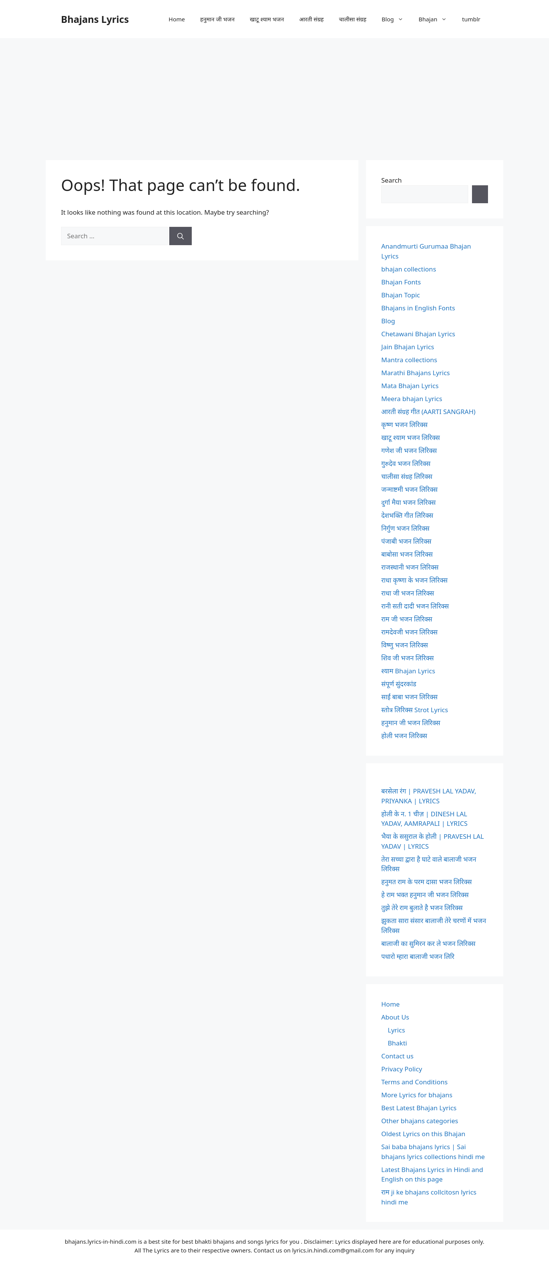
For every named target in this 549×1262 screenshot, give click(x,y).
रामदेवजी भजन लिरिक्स (409, 632)
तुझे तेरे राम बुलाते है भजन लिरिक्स (422, 907)
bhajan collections (408, 269)
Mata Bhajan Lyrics (409, 385)
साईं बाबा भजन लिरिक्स (409, 696)
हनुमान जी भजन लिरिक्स (410, 722)
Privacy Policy (401, 1069)
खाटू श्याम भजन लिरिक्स (410, 437)
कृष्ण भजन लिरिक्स (404, 424)
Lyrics (396, 1030)
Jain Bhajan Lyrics (407, 346)
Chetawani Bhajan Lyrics (418, 333)
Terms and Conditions (414, 1081)
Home (177, 19)
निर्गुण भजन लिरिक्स (405, 528)
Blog (396, 19)
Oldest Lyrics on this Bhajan (423, 1133)
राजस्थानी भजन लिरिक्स (409, 567)
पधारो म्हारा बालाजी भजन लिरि (417, 956)
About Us (395, 1017)
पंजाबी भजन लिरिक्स (406, 541)
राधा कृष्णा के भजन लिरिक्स (414, 580)
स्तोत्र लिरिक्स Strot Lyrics (414, 709)
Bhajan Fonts (401, 282)
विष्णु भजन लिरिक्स (404, 645)
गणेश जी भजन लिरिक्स (409, 450)
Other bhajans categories (419, 1120)
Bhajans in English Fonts (418, 307)
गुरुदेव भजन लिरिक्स (405, 463)
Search (391, 180)
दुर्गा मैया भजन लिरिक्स (408, 502)
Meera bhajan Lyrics (411, 398)
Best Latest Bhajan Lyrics (418, 1107)
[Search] (180, 236)
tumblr (471, 19)
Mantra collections (409, 359)
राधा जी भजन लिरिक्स (407, 593)
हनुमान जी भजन (217, 19)
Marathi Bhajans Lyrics (415, 372)
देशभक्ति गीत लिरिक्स (407, 515)
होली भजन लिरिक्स (404, 735)
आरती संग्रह (311, 19)
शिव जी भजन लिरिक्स (407, 657)
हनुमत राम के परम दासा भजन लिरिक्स (426, 881)
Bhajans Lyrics (95, 19)
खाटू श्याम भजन (267, 19)
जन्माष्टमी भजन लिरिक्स (409, 489)
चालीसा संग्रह (352, 19)
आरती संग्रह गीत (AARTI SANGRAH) (428, 411)
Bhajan (436, 19)
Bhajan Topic (400, 295)
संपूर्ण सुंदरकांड (398, 683)
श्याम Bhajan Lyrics (408, 670)
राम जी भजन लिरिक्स (406, 619)
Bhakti (397, 1043)
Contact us (397, 1056)
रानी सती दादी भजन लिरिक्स (415, 606)
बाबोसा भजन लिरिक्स (407, 554)
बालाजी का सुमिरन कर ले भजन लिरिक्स (428, 943)
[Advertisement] (274, 95)
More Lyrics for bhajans (417, 1094)
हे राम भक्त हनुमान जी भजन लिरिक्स (425, 894)
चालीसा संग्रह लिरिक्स (406, 476)
